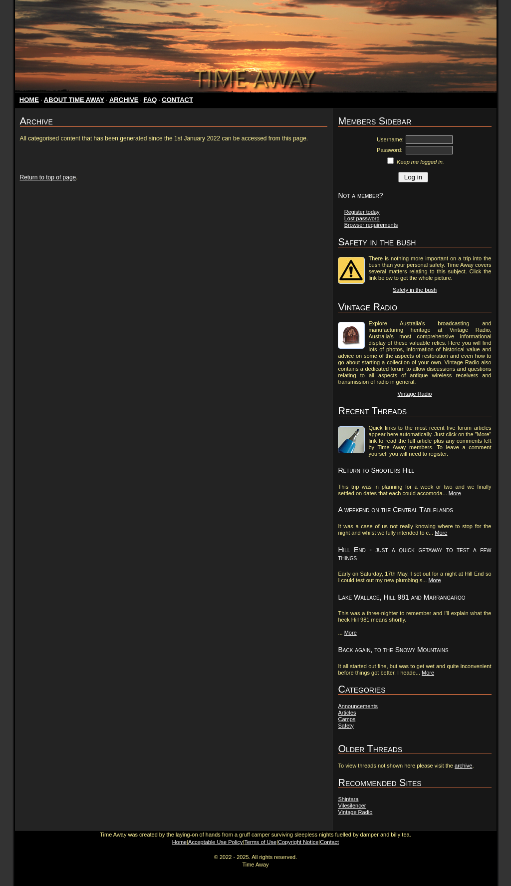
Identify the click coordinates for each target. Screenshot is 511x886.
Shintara (348, 799)
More (455, 493)
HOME (29, 99)
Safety (345, 726)
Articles (347, 713)
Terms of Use (260, 842)
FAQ (150, 99)
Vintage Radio (415, 394)
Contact (329, 842)
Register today (362, 212)
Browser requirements (371, 225)
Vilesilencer (352, 806)
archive (463, 766)
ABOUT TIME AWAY (74, 99)
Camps (346, 719)
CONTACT (177, 99)
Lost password (362, 218)
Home (179, 842)
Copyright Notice (298, 842)
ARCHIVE (124, 99)
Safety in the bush (415, 290)
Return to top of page (48, 177)
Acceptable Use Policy (215, 842)
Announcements (358, 706)
